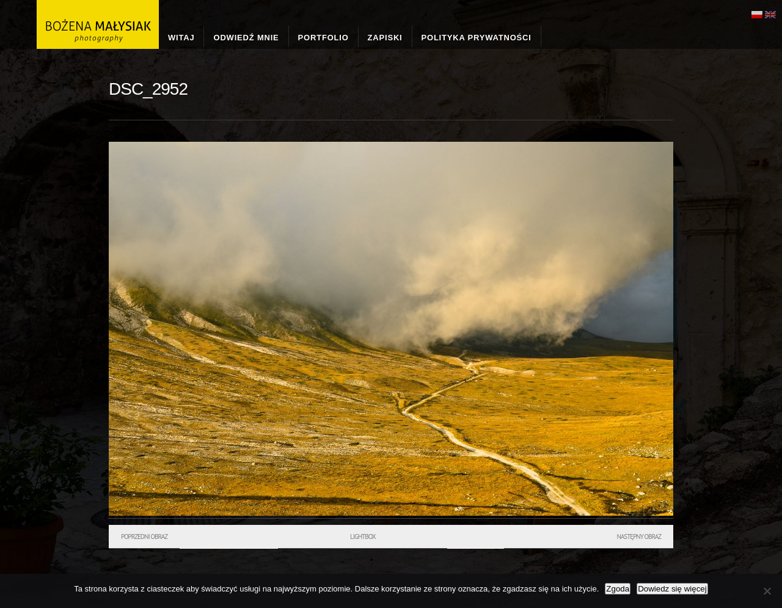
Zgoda (617, 588)
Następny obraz (638, 536)
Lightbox (362, 536)
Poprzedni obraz (144, 536)
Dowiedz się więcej (672, 588)
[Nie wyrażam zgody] (767, 591)
